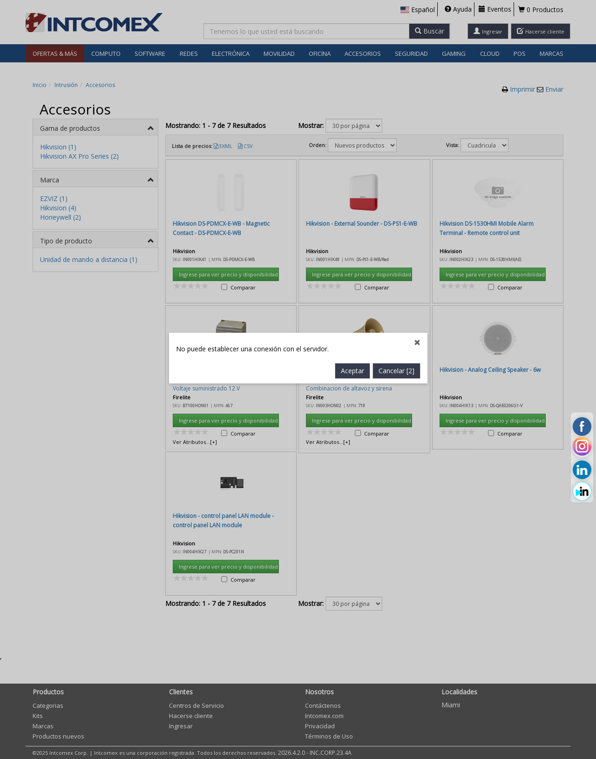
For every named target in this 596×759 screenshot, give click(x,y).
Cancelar (396, 266)
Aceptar (352, 266)
